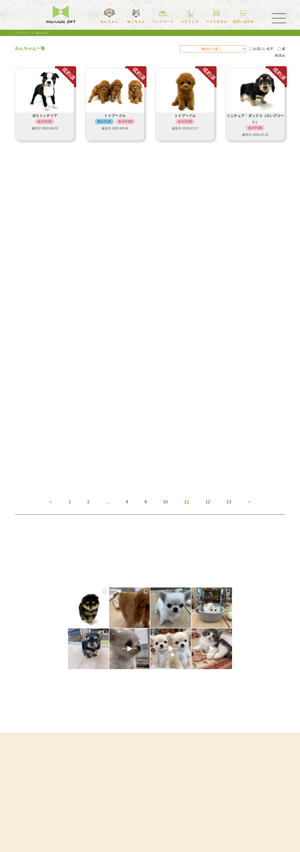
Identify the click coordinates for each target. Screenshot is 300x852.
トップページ (22, 33)
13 (228, 502)
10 (165, 502)
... (108, 502)
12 (208, 502)
